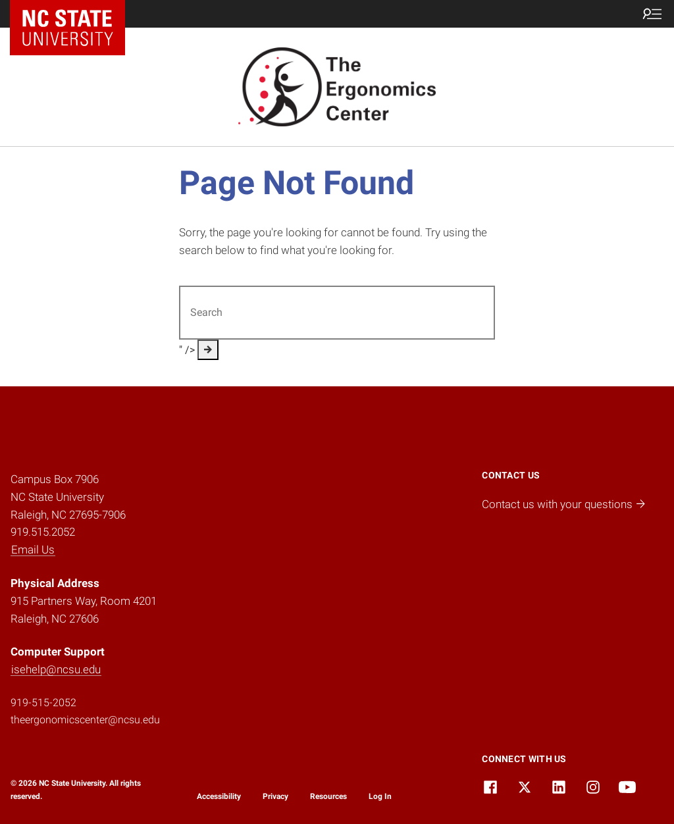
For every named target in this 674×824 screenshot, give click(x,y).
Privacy (275, 796)
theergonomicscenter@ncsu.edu (85, 719)
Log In (380, 796)
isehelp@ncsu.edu (56, 669)
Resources (328, 796)
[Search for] (337, 313)
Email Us (33, 549)
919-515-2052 (43, 702)
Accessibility (219, 796)
